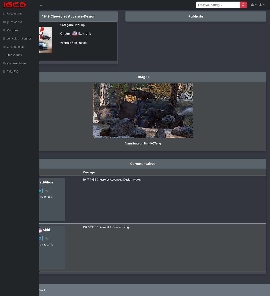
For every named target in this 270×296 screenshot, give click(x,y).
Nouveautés (12, 14)
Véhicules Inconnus (17, 38)
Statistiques (12, 55)
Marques (10, 30)
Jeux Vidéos (12, 22)
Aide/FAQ (11, 71)
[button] (254, 4)
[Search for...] (218, 5)
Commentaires (14, 63)
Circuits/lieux (13, 47)
